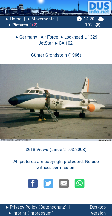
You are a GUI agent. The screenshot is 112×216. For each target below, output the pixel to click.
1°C (90, 22)
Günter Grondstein (49, 55)
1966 (74, 55)
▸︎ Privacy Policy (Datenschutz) (36, 207)
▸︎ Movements (41, 19)
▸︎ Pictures (18, 25)
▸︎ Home (14, 19)
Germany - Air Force (38, 37)
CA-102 (66, 43)
